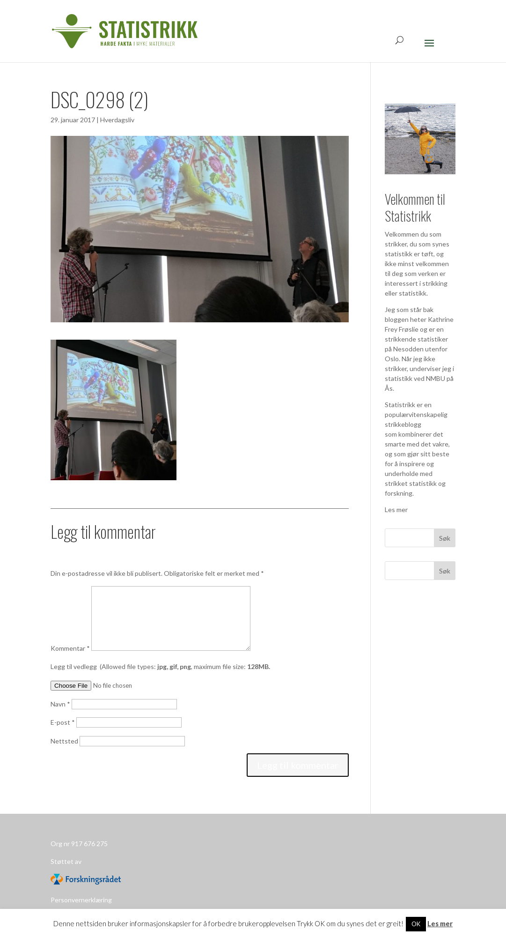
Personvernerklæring (81, 900)
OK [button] (415, 924)
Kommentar (70, 648)
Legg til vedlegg (160, 666)
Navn (60, 704)
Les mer (396, 509)
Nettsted (64, 741)
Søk (444, 571)
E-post (63, 722)
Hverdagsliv (117, 120)
